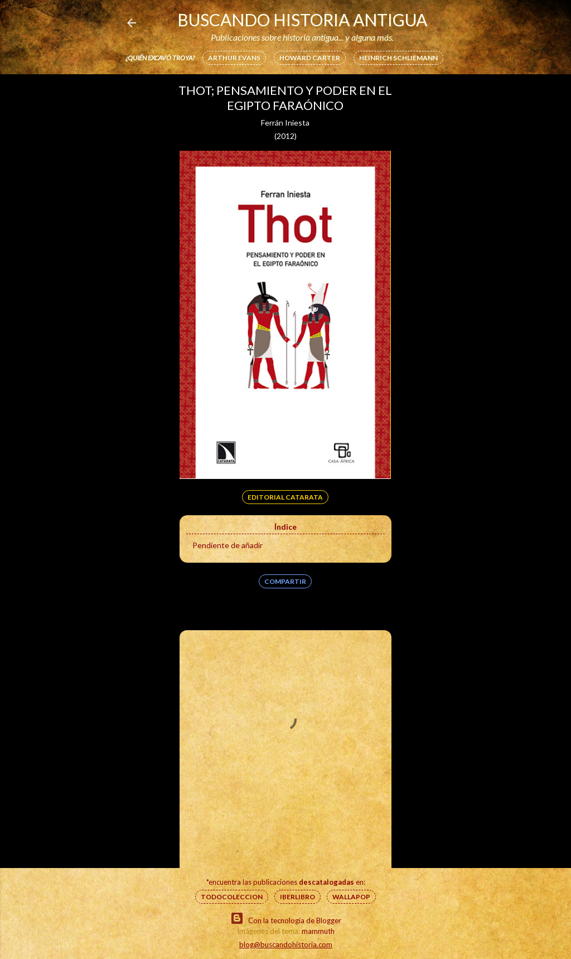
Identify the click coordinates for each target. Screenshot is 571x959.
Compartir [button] (285, 581)
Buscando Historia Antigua (302, 19)
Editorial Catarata (285, 497)
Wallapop (351, 897)
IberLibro (297, 897)
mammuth (318, 931)
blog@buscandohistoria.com (285, 944)
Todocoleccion (232, 897)
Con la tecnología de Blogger (285, 918)
